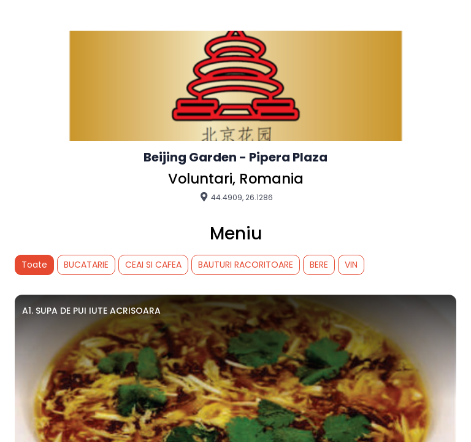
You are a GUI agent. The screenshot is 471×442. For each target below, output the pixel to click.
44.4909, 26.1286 (236, 197)
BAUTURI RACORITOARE (245, 264)
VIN (351, 264)
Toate (34, 264)
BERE (319, 264)
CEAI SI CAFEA (153, 264)
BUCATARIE (86, 264)
